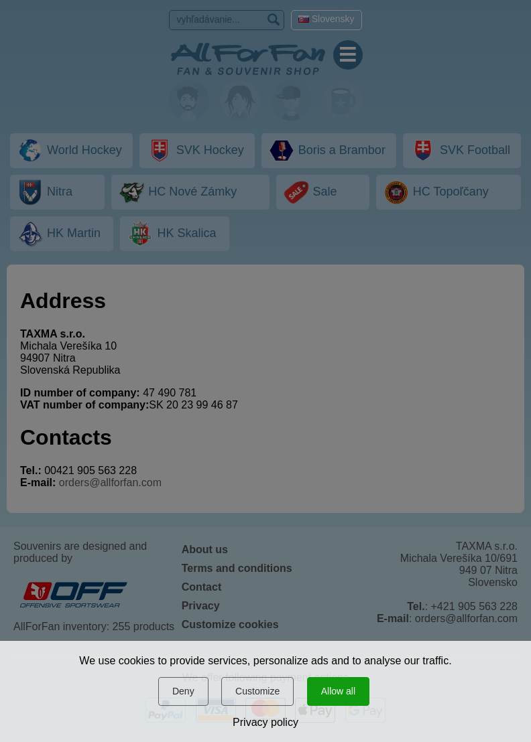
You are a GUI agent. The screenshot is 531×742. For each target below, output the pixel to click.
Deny (183, 691)
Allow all (338, 691)
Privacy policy (265, 722)
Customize (257, 691)
